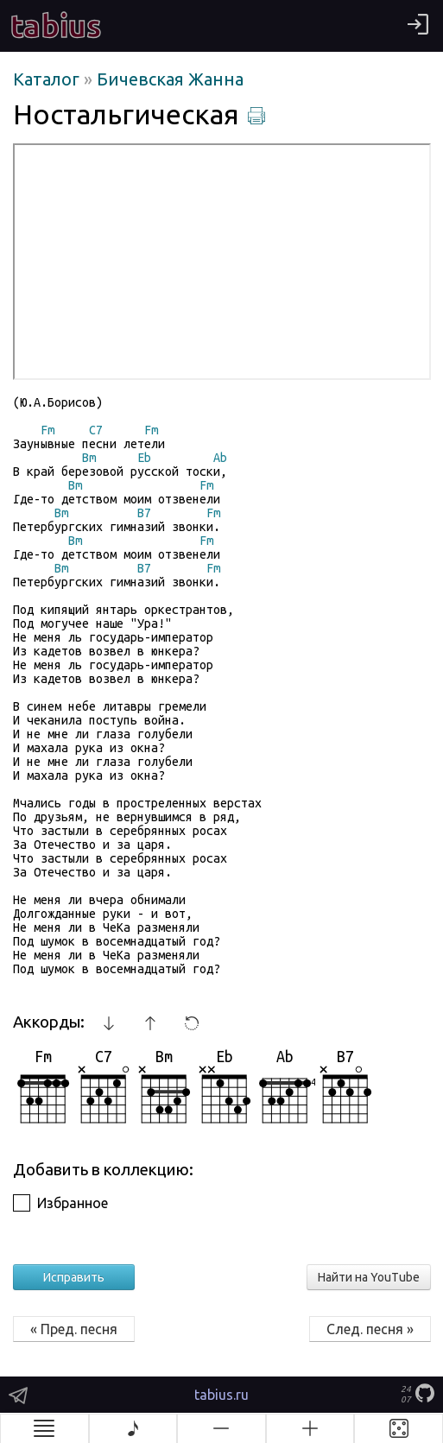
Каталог (48, 79)
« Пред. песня (73, 1329)
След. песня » (370, 1329)
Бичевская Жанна (170, 79)
